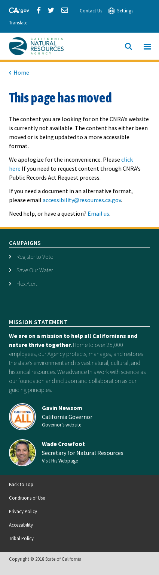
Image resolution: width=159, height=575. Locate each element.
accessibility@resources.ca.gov (82, 200)
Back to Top (21, 484)
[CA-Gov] (15, 9)
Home (21, 72)
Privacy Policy (23, 511)
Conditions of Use (27, 498)
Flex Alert (26, 283)
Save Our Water (34, 270)
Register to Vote (34, 256)
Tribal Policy (21, 538)
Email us (98, 213)
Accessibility (21, 525)
